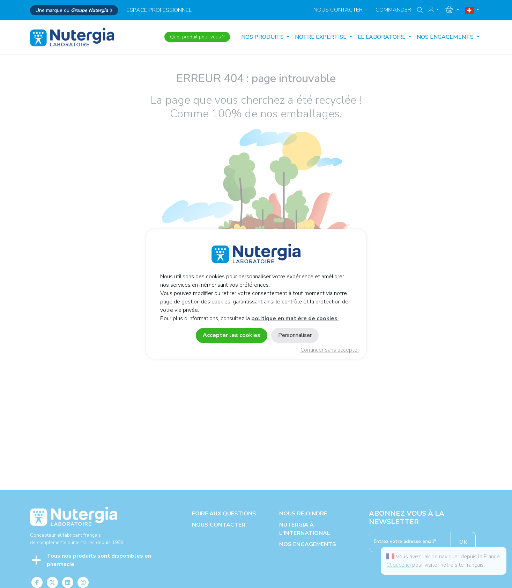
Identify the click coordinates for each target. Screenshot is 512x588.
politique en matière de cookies (295, 319)
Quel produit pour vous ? (197, 37)
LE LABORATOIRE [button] (382, 37)
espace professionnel (159, 10)
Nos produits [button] (263, 37)
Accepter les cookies (231, 335)
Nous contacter (338, 10)
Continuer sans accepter (329, 350)
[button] (434, 10)
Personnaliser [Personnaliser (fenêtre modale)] (295, 335)
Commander (393, 10)
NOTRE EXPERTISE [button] (321, 37)
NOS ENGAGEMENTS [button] (446, 37)
